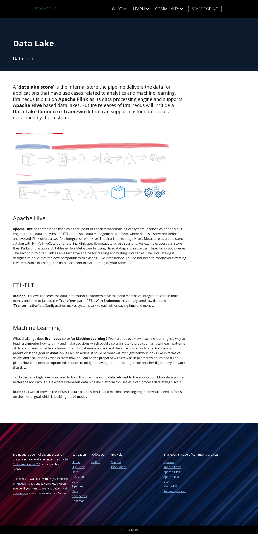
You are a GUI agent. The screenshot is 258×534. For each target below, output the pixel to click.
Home (76, 462)
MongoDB (170, 486)
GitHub (95, 462)
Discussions (119, 467)
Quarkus (168, 462)
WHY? (119, 8)
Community (169, 8)
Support (116, 462)
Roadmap (78, 501)
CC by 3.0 (132, 530)
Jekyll (52, 479)
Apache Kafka (172, 467)
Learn (141, 8)
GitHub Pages (26, 483)
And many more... (174, 491)
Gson (166, 481)
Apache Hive (171, 477)
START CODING (205, 8)
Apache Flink (171, 472)
